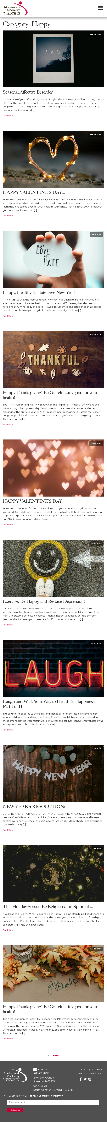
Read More (8, 116)
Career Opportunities (91, 1069)
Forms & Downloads (90, 1073)
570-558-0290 (41, 1073)
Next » (56, 1055)
